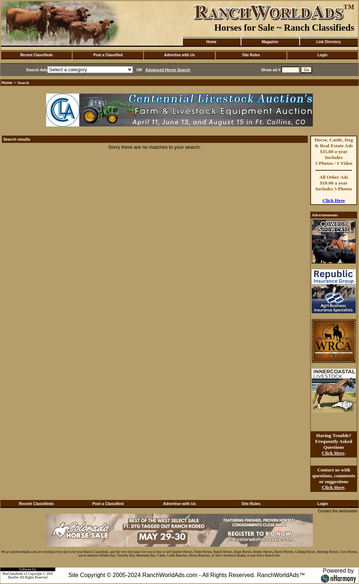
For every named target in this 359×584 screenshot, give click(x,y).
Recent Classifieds (36, 55)
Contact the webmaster (338, 511)
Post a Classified (108, 55)
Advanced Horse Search (167, 70)
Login (322, 55)
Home (211, 42)
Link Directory (328, 42)
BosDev (13, 577)
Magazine (270, 42)
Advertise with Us (179, 55)
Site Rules (251, 55)
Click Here (333, 200)
